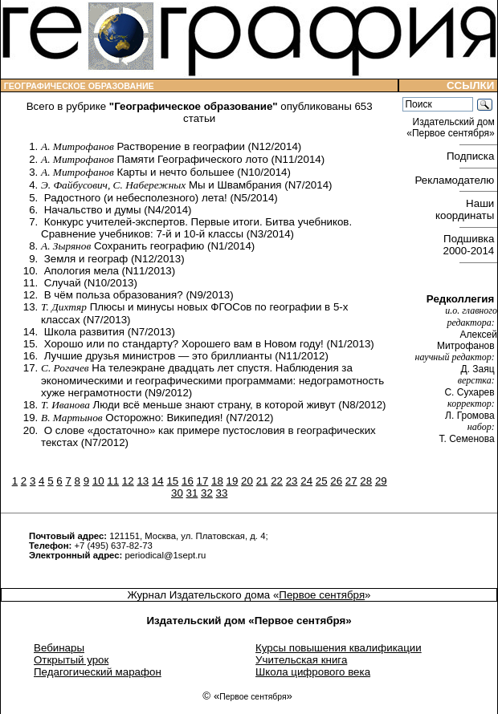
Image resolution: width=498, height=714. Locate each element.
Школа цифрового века (312, 672)
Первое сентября (322, 595)
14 (158, 481)
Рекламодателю (456, 180)
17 (203, 481)
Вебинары (59, 648)
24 (306, 481)
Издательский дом (451, 127)
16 (188, 481)
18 (217, 481)
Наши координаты (466, 209)
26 (336, 481)
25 (322, 481)
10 (98, 481)
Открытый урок (71, 660)
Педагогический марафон (97, 672)
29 (381, 481)
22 (277, 481)
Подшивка (470, 245)
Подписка (472, 156)
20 (247, 481)
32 (207, 493)
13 (143, 481)
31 (192, 493)
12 (128, 481)
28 (366, 481)
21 (262, 481)
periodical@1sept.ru (165, 555)
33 (222, 493)
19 (233, 481)
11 (113, 481)
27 (351, 481)
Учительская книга (301, 660)
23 (292, 481)
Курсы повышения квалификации (338, 648)
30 (177, 493)
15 (172, 481)
